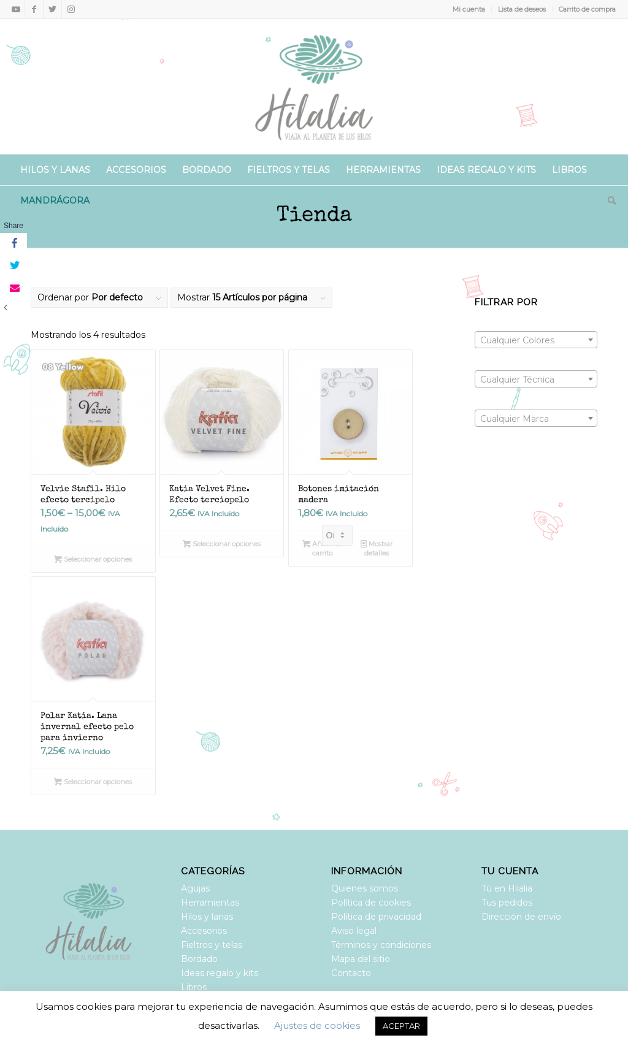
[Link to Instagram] (71, 9)
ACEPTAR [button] (401, 1026)
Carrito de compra (587, 9)
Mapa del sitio (360, 958)
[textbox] (536, 340)
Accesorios (204, 930)
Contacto (351, 973)
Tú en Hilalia (506, 888)
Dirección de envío (521, 916)
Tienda (314, 216)
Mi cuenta (469, 9)
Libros (194, 987)
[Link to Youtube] (16, 9)
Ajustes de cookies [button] (317, 1025)
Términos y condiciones (381, 944)
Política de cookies (371, 902)
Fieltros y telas (211, 944)
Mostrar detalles (376, 547)
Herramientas (210, 902)
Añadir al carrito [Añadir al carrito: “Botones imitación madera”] (322, 547)
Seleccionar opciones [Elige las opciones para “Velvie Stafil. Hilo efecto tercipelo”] (93, 559)
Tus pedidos (506, 902)
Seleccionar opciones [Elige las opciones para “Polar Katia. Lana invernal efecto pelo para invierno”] (93, 781)
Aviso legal (354, 930)
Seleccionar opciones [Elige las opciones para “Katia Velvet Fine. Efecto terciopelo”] (222, 543)
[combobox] (536, 339)
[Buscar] (608, 200)
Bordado (199, 958)
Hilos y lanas (207, 916)
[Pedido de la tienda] (337, 535)
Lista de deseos (522, 9)
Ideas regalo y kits (219, 973)
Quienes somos (364, 888)
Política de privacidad (376, 916)
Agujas (195, 888)
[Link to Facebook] (34, 9)
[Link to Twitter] (52, 9)
